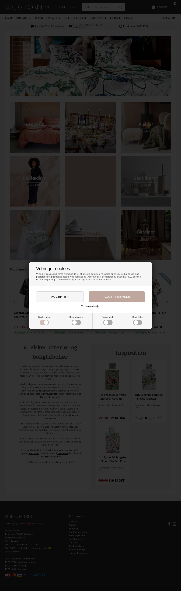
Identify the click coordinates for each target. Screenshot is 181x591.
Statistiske (137, 321)
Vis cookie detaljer (90, 306)
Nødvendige (44, 321)
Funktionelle (108, 321)
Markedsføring (76, 321)
